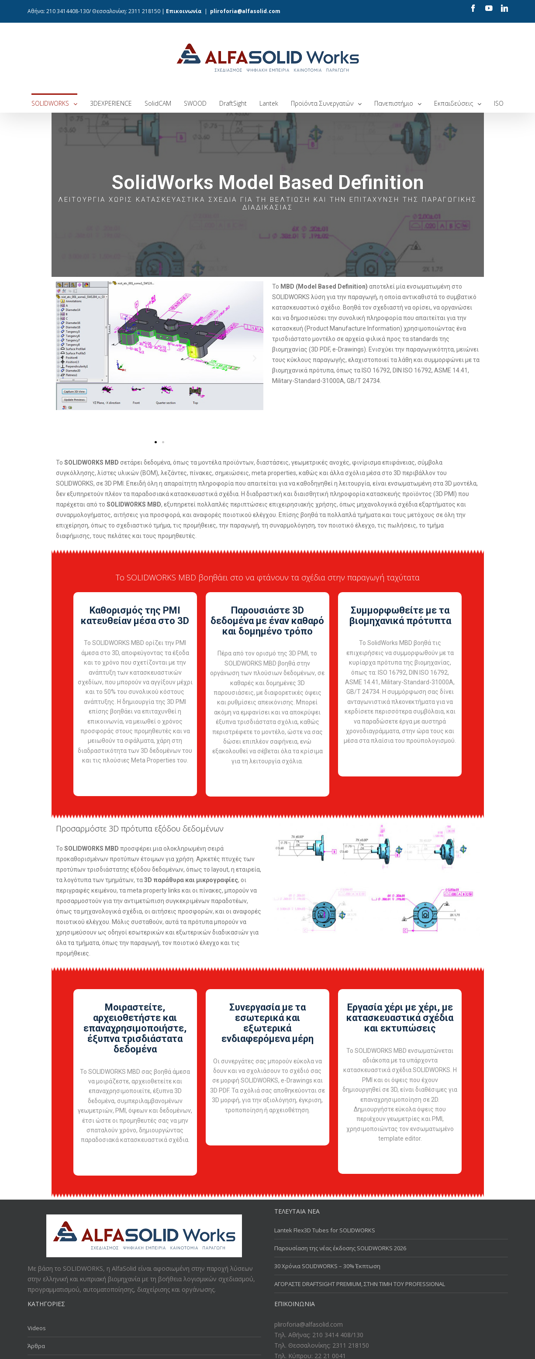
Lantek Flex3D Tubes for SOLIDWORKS (324, 1230)
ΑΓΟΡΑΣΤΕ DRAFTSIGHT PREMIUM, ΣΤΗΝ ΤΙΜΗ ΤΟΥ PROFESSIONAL (359, 1283)
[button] (156, 442)
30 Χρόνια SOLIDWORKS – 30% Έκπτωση (327, 1265)
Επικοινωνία (184, 11)
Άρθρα (36, 1346)
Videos (37, 1328)
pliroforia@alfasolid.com (245, 11)
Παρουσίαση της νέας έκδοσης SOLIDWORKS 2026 (340, 1248)
